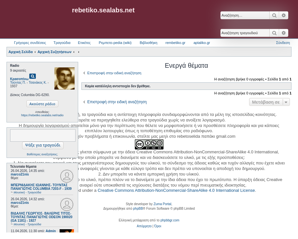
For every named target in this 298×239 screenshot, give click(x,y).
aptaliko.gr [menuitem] (201, 43)
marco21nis (20, 174)
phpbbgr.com (170, 220)
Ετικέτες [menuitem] (84, 43)
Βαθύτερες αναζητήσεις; (42, 154)
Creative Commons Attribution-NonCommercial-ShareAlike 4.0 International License (176, 190)
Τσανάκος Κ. (38, 82)
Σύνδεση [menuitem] (283, 43)
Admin (51, 231)
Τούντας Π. (18, 82)
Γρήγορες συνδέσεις (30, 43)
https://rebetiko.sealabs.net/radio (42, 115)
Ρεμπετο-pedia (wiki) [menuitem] (115, 43)
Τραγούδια (61, 43)
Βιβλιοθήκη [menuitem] (148, 43)
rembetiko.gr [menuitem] (175, 43)
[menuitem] (144, 226)
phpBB (138, 208)
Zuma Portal (162, 204)
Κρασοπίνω (19, 79)
